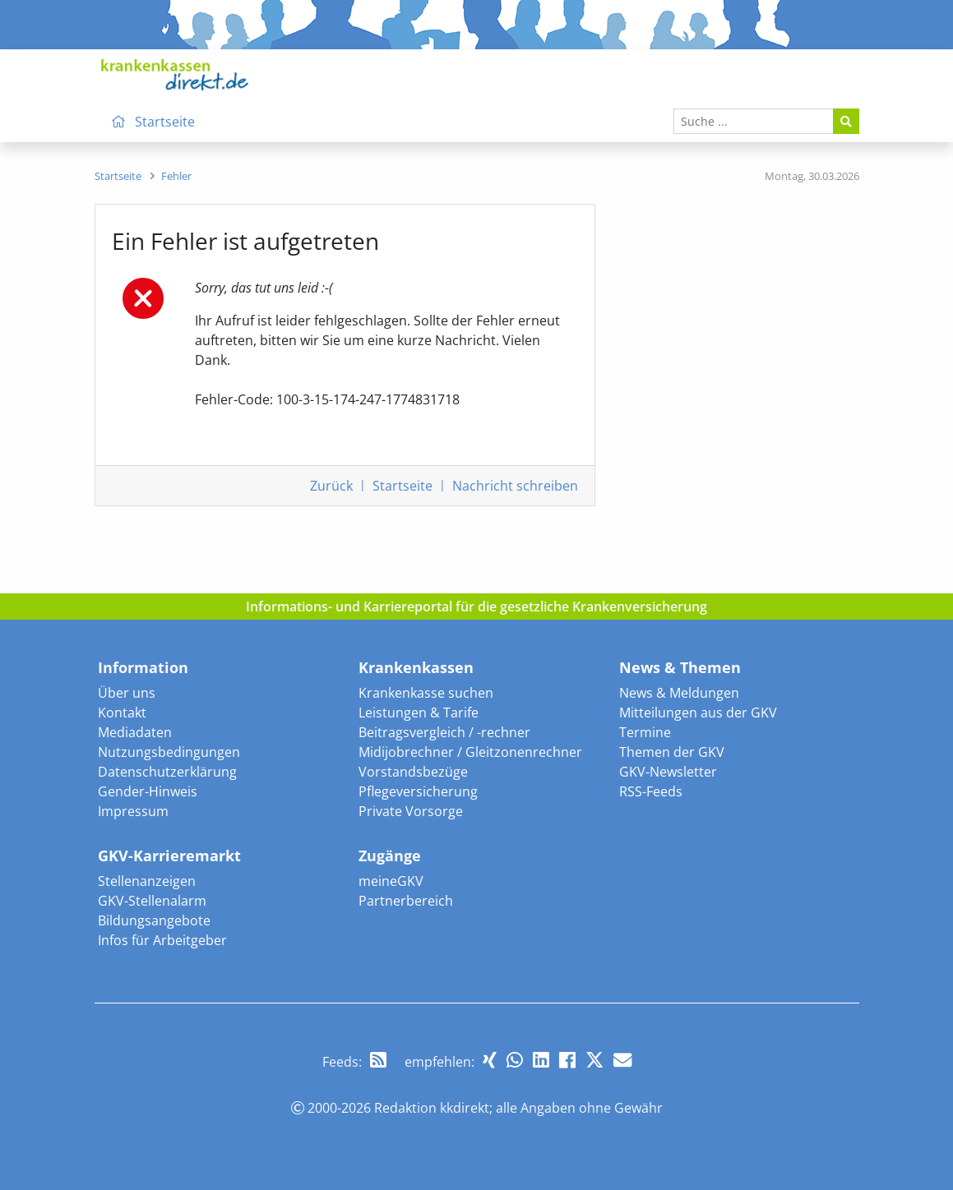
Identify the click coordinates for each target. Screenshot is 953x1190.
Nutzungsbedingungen (169, 752)
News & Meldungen (679, 693)
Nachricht (515, 486)
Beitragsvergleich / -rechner (444, 732)
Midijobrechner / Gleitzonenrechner (470, 752)
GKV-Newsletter (668, 772)
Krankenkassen (416, 667)
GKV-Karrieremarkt (169, 855)
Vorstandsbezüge (413, 772)
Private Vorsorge (411, 811)
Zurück (331, 486)
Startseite (402, 486)
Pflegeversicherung (418, 791)
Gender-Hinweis (147, 791)
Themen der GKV (671, 752)
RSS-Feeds (650, 791)
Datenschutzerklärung (167, 772)
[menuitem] (118, 175)
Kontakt (122, 712)
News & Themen (680, 667)
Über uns (126, 693)
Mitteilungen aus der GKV (698, 712)
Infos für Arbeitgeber (162, 940)
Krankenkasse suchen (426, 693)
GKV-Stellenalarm (152, 901)
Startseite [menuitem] (150, 122)
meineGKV (391, 881)
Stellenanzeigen (147, 881)
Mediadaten (135, 732)
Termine (645, 732)
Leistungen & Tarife (419, 712)
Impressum (133, 811)
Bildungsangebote (154, 920)
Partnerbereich (406, 901)
